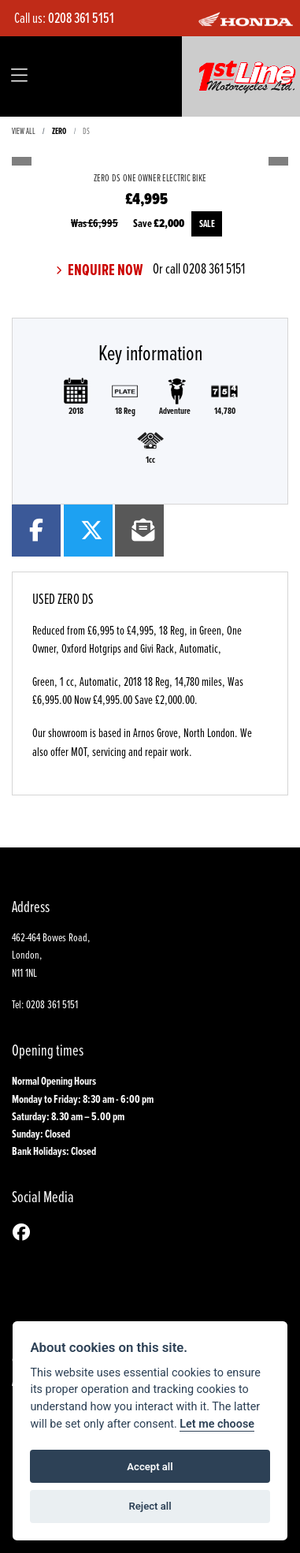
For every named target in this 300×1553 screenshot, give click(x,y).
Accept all (149, 1467)
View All (23, 130)
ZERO (59, 131)
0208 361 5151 (81, 17)
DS (86, 130)
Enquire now (104, 270)
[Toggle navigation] (19, 76)
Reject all (149, 1506)
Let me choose (217, 1424)
